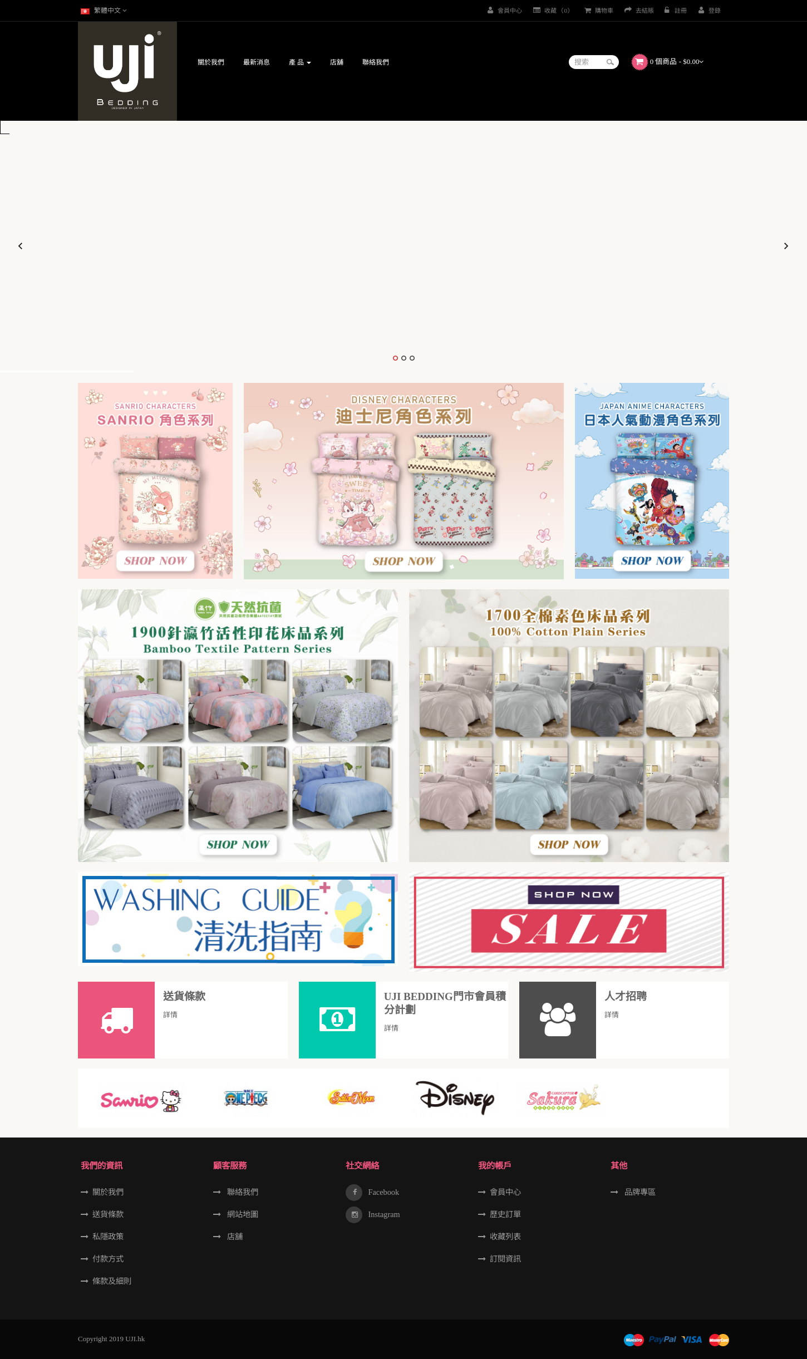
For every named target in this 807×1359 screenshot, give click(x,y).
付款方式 (108, 1258)
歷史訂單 (505, 1214)
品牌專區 (639, 1192)
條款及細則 (111, 1281)
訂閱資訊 (505, 1258)
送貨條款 (108, 1214)
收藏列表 (505, 1236)
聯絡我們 (241, 1192)
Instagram (383, 1214)
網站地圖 (241, 1214)
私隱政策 (108, 1236)
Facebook (382, 1192)
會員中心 (505, 1192)
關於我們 (108, 1192)
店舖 (234, 1236)
